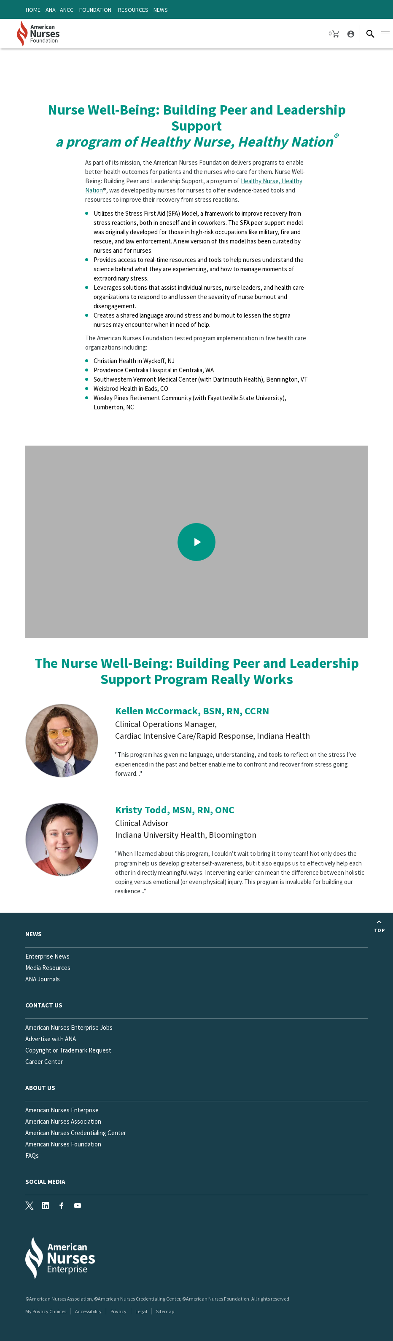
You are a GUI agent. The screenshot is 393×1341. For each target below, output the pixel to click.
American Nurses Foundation (63, 1144)
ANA (51, 9)
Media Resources (47, 968)
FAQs (32, 1155)
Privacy (118, 1311)
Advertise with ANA (50, 1039)
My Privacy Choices (45, 1311)
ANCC (66, 9)
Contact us (43, 1005)
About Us (40, 1088)
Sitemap (165, 1311)
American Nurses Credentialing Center (75, 1133)
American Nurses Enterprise (62, 1110)
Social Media (45, 1182)
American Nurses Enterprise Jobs (69, 1027)
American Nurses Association (63, 1121)
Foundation (95, 9)
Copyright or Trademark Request (68, 1050)
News (160, 9)
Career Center (44, 1062)
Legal (141, 1311)
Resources (133, 9)
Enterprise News (47, 956)
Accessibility (88, 1311)
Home (33, 9)
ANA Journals (42, 979)
